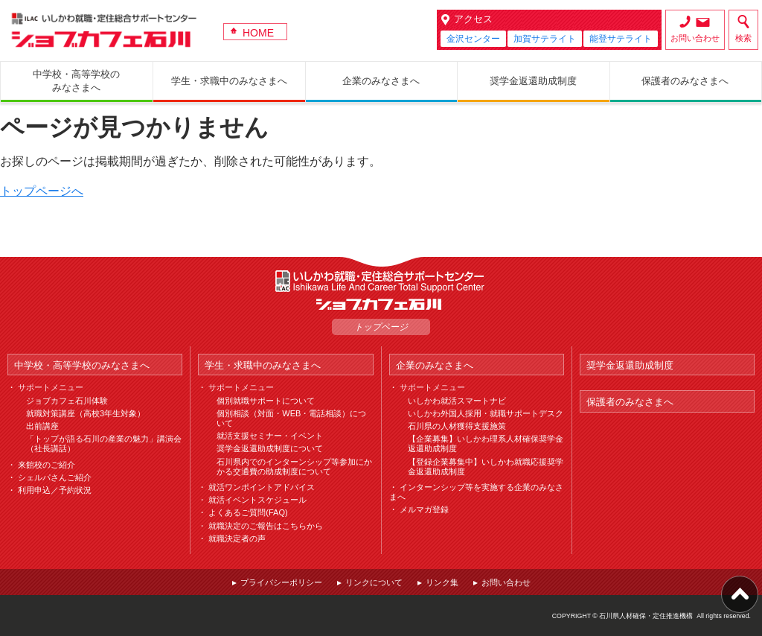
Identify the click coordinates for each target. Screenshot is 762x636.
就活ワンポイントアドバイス (261, 487)
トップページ (381, 327)
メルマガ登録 (424, 509)
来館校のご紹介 (46, 464)
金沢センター (473, 39)
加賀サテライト (544, 39)
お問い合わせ (695, 38)
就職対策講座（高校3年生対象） (85, 413)
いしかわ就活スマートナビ (457, 400)
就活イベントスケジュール (257, 499)
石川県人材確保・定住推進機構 (646, 616)
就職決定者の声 (237, 538)
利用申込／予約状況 (55, 490)
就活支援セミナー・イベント (270, 435)
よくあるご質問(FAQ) (247, 512)
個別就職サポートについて (266, 400)
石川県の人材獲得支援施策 (457, 426)
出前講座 (42, 426)
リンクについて (374, 582)
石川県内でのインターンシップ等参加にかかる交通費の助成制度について (294, 466)
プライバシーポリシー (281, 582)
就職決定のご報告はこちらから (265, 525)
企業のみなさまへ (434, 365)
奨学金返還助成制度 (629, 365)
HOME (258, 33)
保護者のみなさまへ (629, 401)
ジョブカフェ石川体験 (67, 400)
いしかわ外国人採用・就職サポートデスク (485, 413)
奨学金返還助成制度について (270, 448)
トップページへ (41, 191)
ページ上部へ (739, 594)
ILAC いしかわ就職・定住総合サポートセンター (381, 281)
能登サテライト (620, 39)
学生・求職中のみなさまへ (263, 365)
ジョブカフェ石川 (104, 30)
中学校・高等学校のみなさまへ (82, 365)
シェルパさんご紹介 (55, 477)
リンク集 (442, 582)
